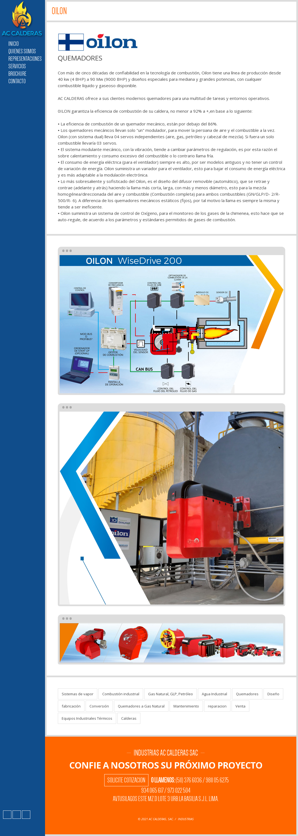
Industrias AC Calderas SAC (22, 19)
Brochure (17, 73)
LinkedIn (26, 814)
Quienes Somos (22, 51)
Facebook (7, 814)
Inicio (13, 43)
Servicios (17, 66)
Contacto (17, 81)
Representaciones (25, 58)
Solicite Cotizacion (126, 780)
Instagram (17, 814)
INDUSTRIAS (186, 819)
